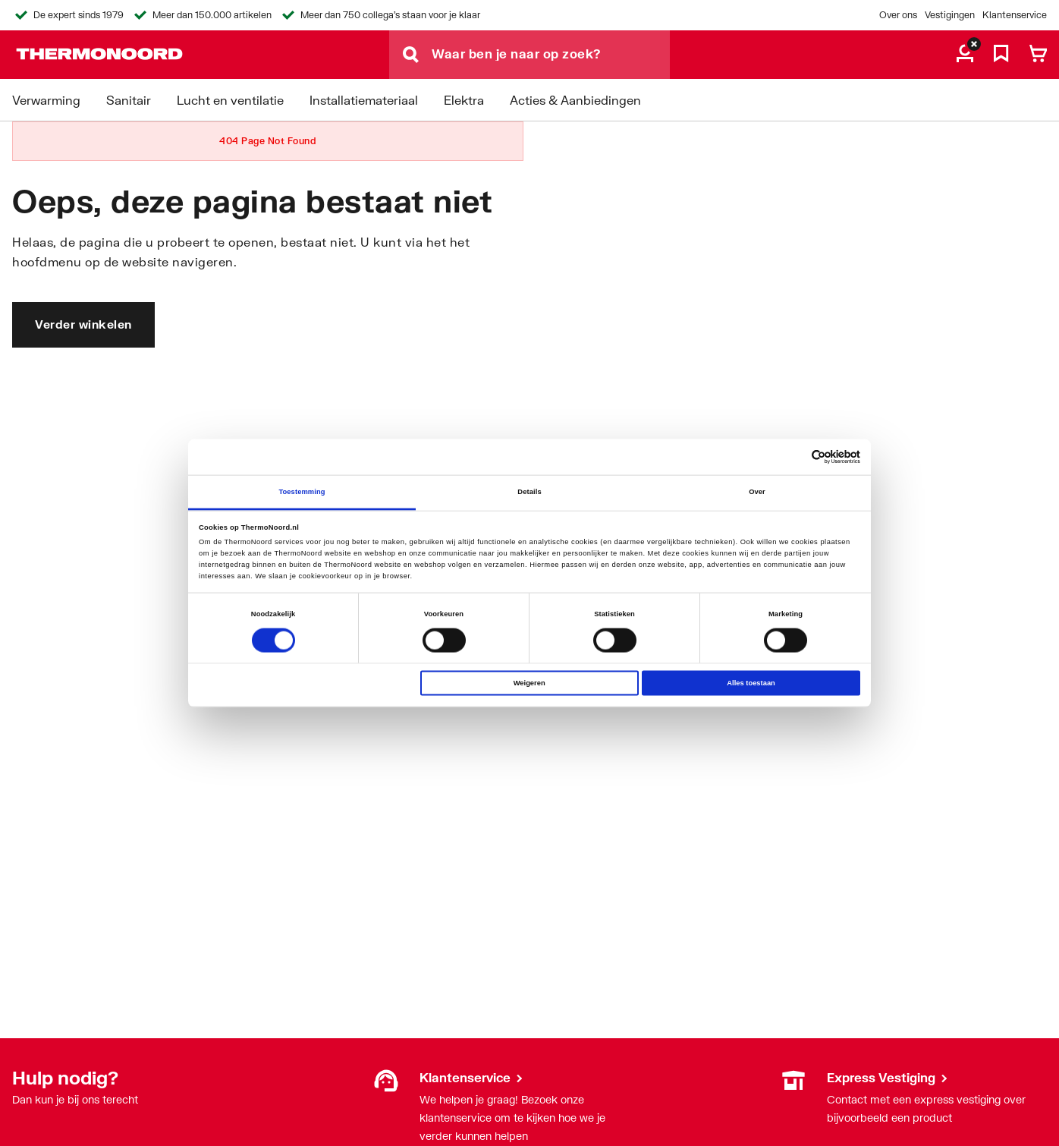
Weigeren (529, 683)
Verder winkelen (83, 324)
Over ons (898, 14)
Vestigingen (950, 14)
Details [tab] (529, 492)
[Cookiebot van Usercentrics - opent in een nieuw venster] (793, 457)
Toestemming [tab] (301, 492)
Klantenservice (1014, 14)
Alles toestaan (751, 683)
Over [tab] (757, 492)
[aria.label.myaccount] (965, 54)
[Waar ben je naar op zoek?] (551, 54)
